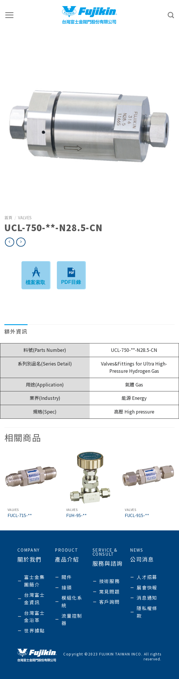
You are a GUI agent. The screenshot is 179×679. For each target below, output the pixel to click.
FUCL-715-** (20, 515)
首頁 (8, 217)
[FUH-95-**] (89, 478)
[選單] (9, 15)
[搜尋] (171, 15)
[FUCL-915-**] (148, 478)
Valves (25, 217)
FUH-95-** (76, 515)
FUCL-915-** (137, 515)
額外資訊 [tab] (16, 331)
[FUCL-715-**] (30, 478)
